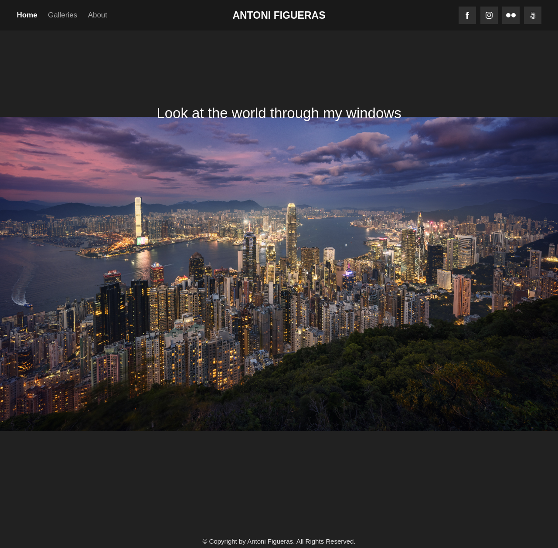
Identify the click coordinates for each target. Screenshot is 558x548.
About (97, 15)
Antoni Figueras (279, 15)
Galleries (62, 15)
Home (27, 15)
